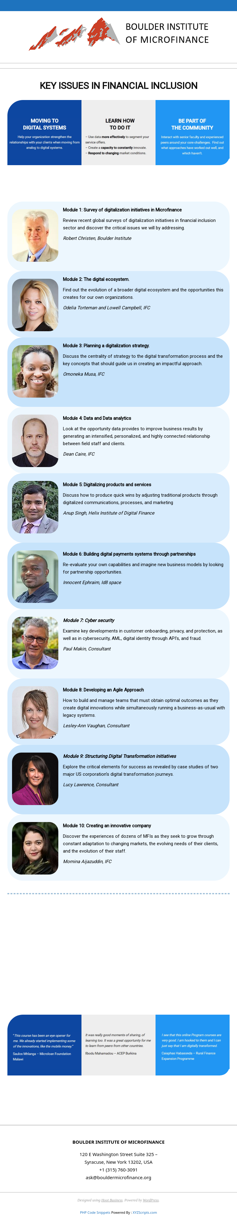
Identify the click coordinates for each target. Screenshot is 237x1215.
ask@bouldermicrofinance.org (119, 1177)
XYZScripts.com (145, 1212)
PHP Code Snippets (95, 1212)
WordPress (151, 1200)
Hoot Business (112, 1200)
